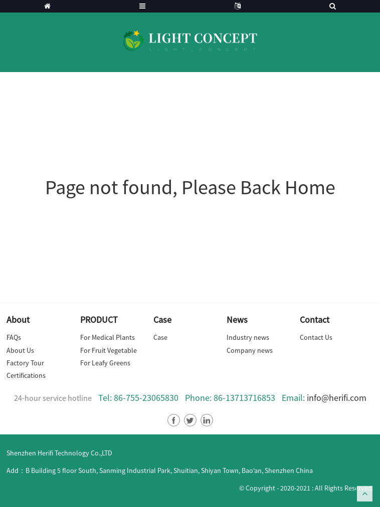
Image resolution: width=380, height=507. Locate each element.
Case (160, 337)
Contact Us (316, 337)
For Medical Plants (107, 337)
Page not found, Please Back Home (190, 187)
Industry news (248, 337)
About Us (20, 350)
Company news (250, 350)
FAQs (14, 337)
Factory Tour (25, 362)
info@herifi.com (336, 397)
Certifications (26, 375)
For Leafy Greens (105, 362)
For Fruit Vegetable (108, 350)
